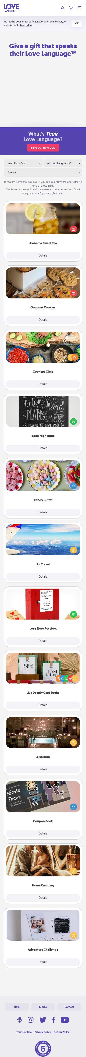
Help (17, 1007)
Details (43, 255)
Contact (69, 1007)
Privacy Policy (43, 1032)
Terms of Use (24, 1032)
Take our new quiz (43, 148)
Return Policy (62, 1032)
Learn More (26, 25)
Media (43, 1007)
